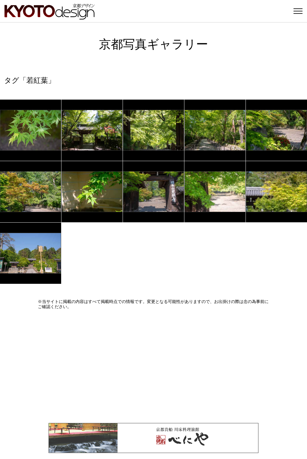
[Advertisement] (153, 366)
